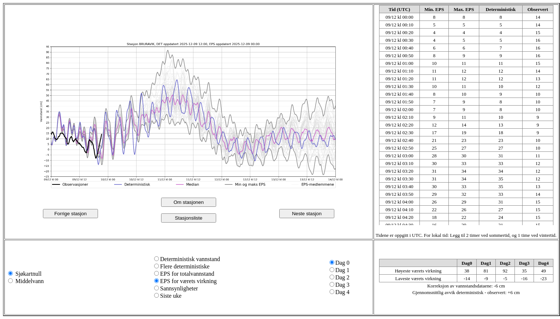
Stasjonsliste (189, 218)
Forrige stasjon (70, 213)
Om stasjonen (189, 202)
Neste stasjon (307, 213)
